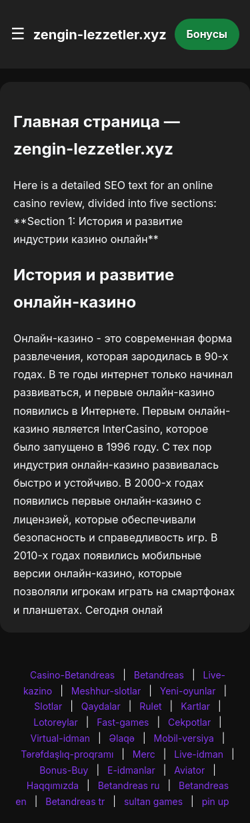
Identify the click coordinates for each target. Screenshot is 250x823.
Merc (144, 754)
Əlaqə (122, 738)
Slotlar (48, 706)
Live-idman (198, 754)
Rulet (150, 706)
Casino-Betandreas (72, 675)
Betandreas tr (75, 801)
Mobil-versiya (184, 738)
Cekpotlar (189, 722)
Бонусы (207, 34)
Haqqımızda (53, 785)
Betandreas (159, 675)
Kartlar (195, 706)
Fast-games (123, 722)
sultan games (153, 801)
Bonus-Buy (63, 770)
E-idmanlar (131, 770)
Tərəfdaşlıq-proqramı (67, 754)
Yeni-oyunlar (188, 690)
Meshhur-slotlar (106, 690)
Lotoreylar (55, 722)
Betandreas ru (129, 785)
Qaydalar (101, 706)
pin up (215, 801)
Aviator (189, 770)
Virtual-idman (60, 738)
